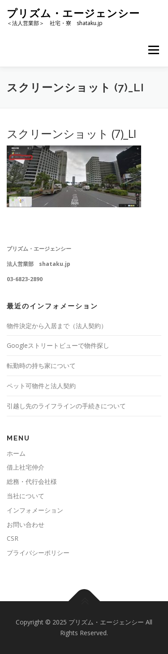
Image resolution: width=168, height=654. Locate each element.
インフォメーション (35, 510)
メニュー (153, 50)
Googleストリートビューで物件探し (58, 345)
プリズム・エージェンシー (73, 13)
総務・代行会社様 (32, 481)
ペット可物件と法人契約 (41, 385)
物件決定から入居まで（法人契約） (57, 325)
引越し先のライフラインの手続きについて (66, 406)
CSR (12, 538)
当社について (25, 496)
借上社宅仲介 (25, 467)
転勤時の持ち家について (41, 365)
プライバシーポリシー (38, 552)
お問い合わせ (25, 524)
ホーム (16, 453)
